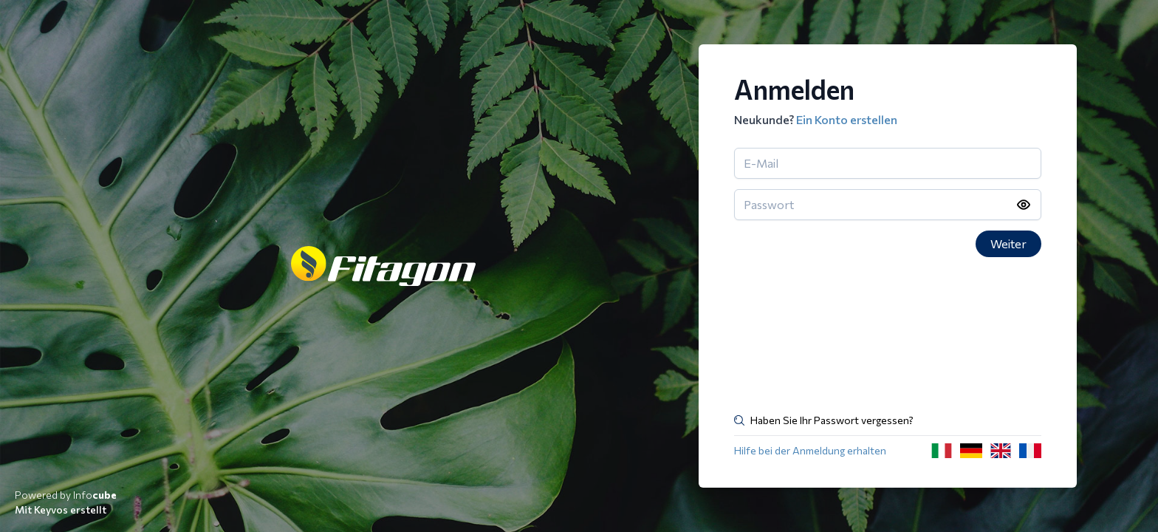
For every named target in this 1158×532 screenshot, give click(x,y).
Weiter (1008, 243)
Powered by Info (66, 494)
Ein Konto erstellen (846, 119)
